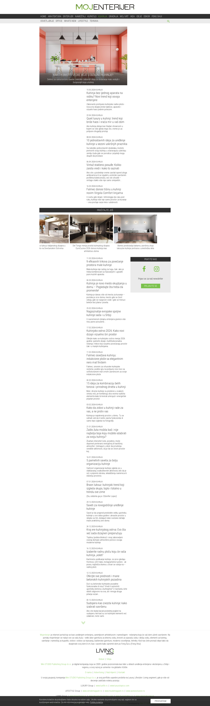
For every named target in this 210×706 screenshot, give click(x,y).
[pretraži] (168, 22)
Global (101, 659)
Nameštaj (80, 16)
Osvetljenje (47, 20)
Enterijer (68, 16)
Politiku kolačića (96, 702)
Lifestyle (83, 20)
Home (43, 16)
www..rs (102, 685)
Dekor (147, 16)
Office (59, 20)
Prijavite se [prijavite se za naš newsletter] (150, 285)
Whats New (70, 20)
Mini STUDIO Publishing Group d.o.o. (56, 664)
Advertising (99, 672)
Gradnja (113, 16)
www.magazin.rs (92, 691)
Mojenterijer (45, 635)
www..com (119, 685)
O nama (88, 672)
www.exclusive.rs (135, 691)
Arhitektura (54, 16)
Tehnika (94, 20)
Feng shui (157, 16)
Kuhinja (102, 16)
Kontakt (121, 672)
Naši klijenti (111, 672)
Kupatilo (91, 16)
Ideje (139, 16)
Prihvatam (160, 701)
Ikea (132, 16)
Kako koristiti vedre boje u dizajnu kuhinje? (83, 75)
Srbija (108, 659)
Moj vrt (124, 16)
